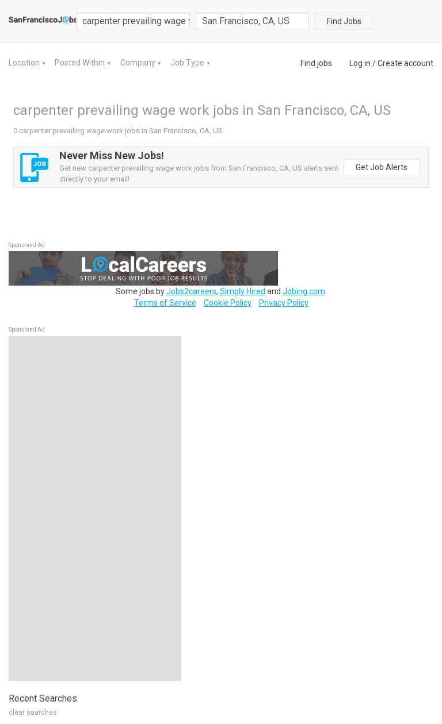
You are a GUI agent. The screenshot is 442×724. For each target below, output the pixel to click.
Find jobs (316, 63)
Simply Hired (242, 291)
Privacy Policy (283, 302)
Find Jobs (344, 21)
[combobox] (253, 21)
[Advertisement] (95, 508)
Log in (360, 63)
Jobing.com (304, 291)
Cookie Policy (228, 302)
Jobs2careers (191, 291)
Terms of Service (165, 302)
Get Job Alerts (381, 167)
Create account (405, 63)
